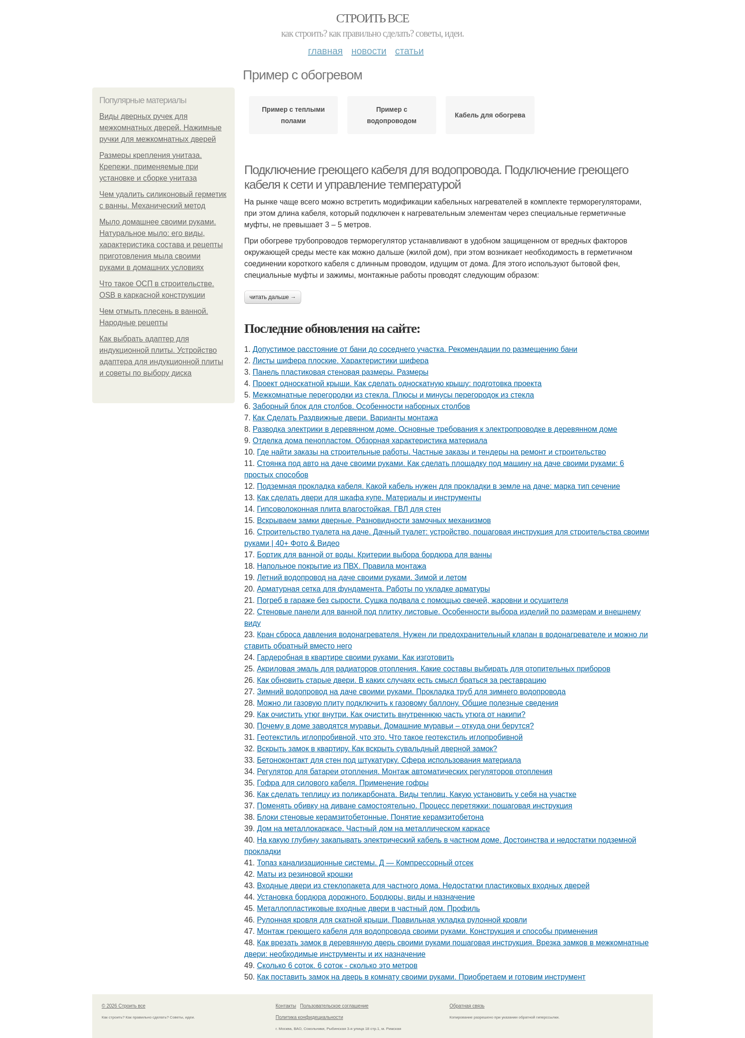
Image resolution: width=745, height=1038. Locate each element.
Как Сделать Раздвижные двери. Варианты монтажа (345, 418)
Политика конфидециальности (309, 1017)
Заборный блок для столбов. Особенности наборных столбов (361, 406)
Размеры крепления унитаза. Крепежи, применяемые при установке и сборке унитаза (150, 166)
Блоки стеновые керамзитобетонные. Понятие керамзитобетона (370, 817)
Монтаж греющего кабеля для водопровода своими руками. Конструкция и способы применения (427, 931)
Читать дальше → (272, 297)
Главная (325, 51)
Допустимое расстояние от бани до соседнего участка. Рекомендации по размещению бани (415, 349)
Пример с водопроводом (391, 115)
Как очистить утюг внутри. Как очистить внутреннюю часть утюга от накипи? (391, 714)
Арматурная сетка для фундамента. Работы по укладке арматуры (373, 589)
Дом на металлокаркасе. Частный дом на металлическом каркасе (373, 829)
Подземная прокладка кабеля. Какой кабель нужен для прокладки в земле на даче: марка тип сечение (438, 486)
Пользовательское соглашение (334, 1006)
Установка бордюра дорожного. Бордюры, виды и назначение (366, 897)
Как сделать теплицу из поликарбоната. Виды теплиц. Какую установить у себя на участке (417, 794)
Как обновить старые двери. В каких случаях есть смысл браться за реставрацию (401, 680)
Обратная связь (467, 1006)
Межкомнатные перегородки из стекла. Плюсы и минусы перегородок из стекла (393, 395)
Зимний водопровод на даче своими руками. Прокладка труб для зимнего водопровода (411, 692)
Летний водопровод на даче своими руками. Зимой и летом (362, 577)
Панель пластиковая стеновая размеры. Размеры (341, 372)
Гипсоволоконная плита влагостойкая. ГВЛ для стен (349, 509)
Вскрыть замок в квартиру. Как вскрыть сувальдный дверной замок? (377, 749)
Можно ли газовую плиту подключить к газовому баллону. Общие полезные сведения (407, 703)
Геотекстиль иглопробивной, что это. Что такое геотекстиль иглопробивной (390, 737)
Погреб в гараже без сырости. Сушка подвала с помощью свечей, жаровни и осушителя (412, 600)
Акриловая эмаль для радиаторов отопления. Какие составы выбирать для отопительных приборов (434, 669)
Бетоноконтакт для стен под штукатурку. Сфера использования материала (389, 760)
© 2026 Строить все (123, 1006)
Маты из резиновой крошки (305, 874)
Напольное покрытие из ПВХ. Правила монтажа (342, 566)
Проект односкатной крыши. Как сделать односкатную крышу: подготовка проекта (397, 383)
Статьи (409, 51)
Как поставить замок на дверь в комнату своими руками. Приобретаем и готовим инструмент (421, 977)
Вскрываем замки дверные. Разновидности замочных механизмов (374, 520)
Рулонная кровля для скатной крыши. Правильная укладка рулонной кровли (392, 920)
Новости (368, 51)
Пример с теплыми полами (293, 115)
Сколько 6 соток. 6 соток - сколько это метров (337, 965)
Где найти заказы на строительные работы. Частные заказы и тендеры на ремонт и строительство (431, 452)
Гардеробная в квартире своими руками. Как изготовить (355, 657)
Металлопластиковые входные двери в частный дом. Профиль (368, 908)
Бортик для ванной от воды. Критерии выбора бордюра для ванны (374, 555)
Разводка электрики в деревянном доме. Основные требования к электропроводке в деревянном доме (435, 429)
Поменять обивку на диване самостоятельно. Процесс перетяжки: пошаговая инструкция (415, 806)
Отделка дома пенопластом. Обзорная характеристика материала (370, 441)
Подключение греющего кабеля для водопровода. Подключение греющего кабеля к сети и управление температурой (436, 177)
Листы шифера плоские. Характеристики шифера (341, 361)
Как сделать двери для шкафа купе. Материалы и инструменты (369, 498)
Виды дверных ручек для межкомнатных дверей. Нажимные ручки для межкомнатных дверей (160, 127)
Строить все (372, 18)
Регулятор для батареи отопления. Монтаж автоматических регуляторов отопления (405, 771)
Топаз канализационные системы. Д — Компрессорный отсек (365, 863)
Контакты (286, 1006)
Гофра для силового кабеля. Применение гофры (343, 783)
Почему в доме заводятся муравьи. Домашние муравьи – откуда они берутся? (395, 726)
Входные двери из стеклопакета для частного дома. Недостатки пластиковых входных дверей (423, 886)
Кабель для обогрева (490, 115)
